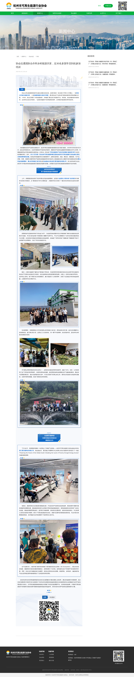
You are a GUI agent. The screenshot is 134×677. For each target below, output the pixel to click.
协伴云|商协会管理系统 (82, 675)
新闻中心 (63, 36)
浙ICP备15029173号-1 (86, 670)
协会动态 (70, 36)
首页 (57, 36)
